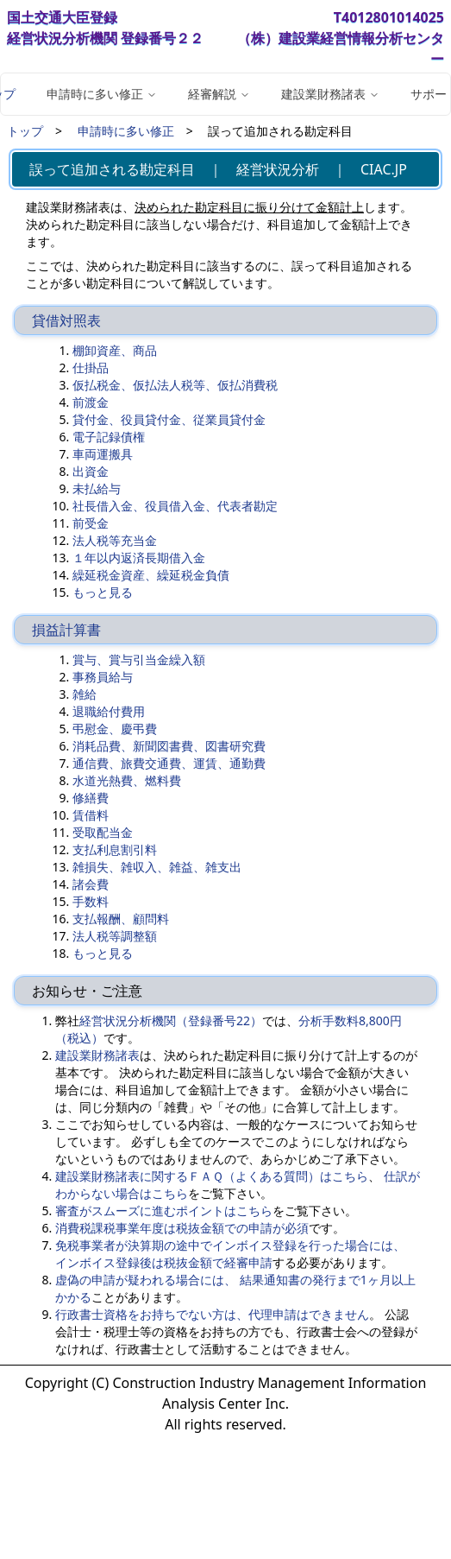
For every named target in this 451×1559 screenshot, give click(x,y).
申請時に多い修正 (126, 131)
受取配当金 (102, 832)
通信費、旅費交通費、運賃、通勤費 (169, 763)
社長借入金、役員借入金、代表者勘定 (175, 505)
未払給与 (96, 488)
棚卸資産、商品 (114, 350)
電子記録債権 (108, 436)
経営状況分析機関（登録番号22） (170, 1020)
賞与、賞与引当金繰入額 (138, 659)
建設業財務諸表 (97, 1055)
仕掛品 (90, 367)
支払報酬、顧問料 (120, 918)
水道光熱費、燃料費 (126, 780)
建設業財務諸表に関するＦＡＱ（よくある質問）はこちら (211, 1176)
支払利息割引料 (114, 849)
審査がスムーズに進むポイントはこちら (163, 1210)
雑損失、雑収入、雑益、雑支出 (156, 867)
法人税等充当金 (114, 540)
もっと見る (102, 592)
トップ (25, 131)
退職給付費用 (108, 711)
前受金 (90, 523)
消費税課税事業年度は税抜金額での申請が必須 (182, 1228)
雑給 (84, 694)
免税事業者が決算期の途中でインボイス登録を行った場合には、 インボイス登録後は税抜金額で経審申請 (230, 1254)
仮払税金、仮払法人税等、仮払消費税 (175, 385)
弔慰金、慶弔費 (114, 728)
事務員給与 (102, 677)
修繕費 (90, 797)
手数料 (90, 901)
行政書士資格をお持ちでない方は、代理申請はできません (212, 1314)
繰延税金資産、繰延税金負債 (150, 575)
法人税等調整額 (114, 936)
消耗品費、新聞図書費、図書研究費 (169, 746)
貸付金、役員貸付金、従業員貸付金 (169, 419)
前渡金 (90, 402)
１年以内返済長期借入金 (138, 557)
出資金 (90, 471)
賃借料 (90, 815)
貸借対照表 (66, 320)
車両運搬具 (102, 454)
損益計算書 (66, 629)
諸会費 (90, 884)
